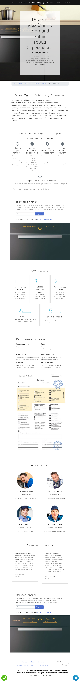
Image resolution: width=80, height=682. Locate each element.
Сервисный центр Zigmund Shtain (23, 83)
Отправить (39, 214)
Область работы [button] (43, 665)
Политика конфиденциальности (24, 665)
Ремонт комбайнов (40, 83)
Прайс (58, 2)
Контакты (67, 2)
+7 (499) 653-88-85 (40, 53)
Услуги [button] (12, 2)
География (22, 2)
